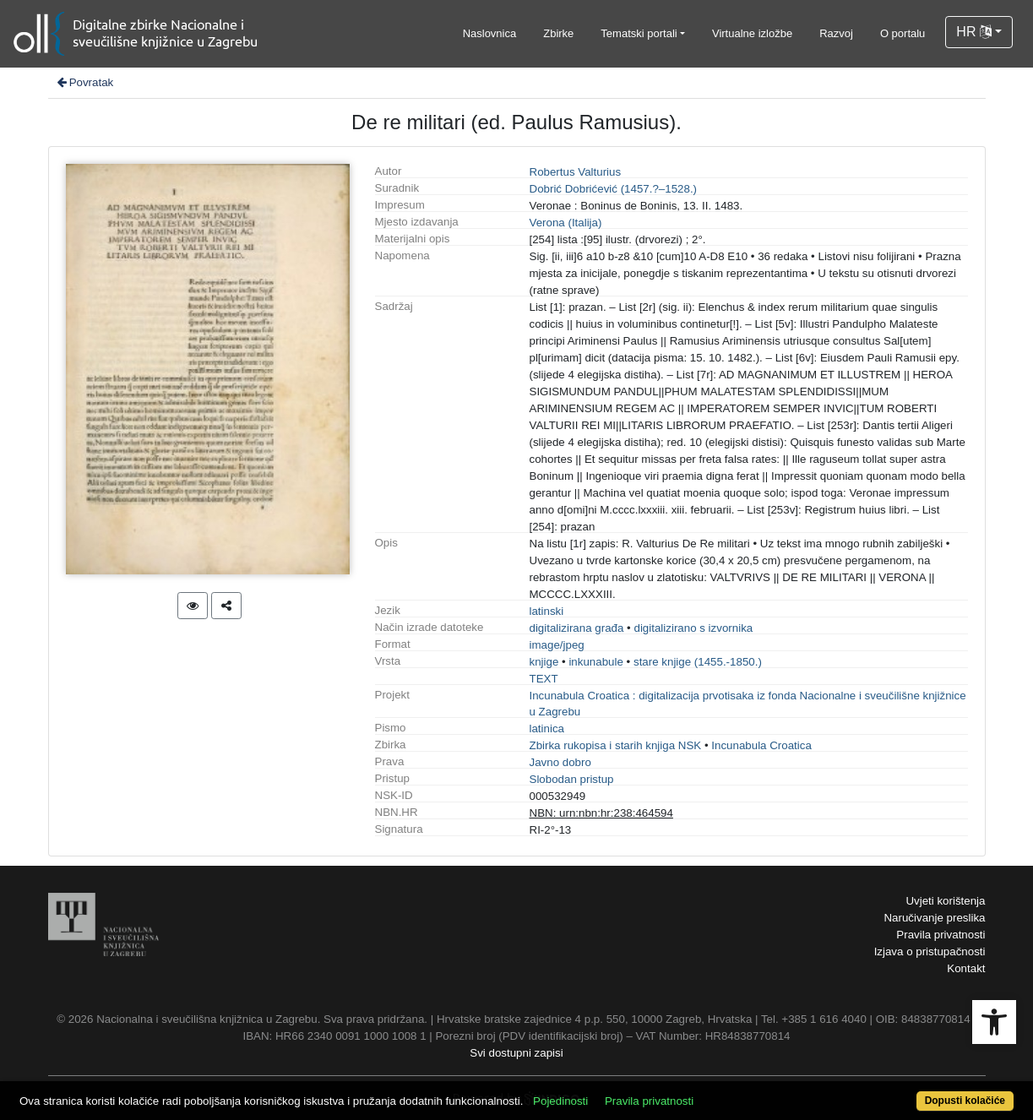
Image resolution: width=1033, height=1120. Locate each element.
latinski (547, 611)
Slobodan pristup (572, 779)
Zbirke (558, 33)
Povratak (84, 82)
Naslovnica (490, 33)
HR (974, 31)
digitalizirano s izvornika (693, 628)
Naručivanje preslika (934, 917)
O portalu (902, 33)
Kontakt (966, 968)
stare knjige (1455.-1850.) (697, 661)
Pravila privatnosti (940, 934)
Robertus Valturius (576, 172)
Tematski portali (639, 33)
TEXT (544, 678)
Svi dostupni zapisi (516, 1053)
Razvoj (836, 33)
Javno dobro (560, 762)
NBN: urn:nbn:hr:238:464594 (601, 813)
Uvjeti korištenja (945, 900)
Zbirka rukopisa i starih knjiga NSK (616, 745)
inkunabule (595, 661)
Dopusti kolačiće (965, 1100)
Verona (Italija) (566, 222)
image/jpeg (557, 645)
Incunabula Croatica (761, 745)
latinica (547, 728)
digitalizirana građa (577, 628)
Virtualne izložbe (752, 33)
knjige (544, 661)
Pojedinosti (560, 1101)
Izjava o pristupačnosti (930, 951)
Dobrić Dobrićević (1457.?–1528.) (614, 188)
